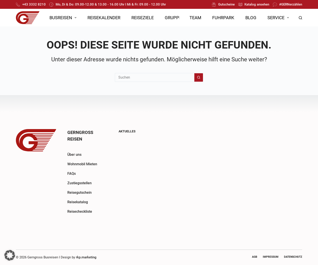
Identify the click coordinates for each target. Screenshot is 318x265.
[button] (9, 255)
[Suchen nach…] (154, 77)
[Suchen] (300, 17)
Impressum (270, 256)
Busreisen (63, 17)
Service (279, 17)
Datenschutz (293, 256)
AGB (254, 256)
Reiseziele (142, 17)
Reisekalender (103, 17)
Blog (250, 17)
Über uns (74, 154)
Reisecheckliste (79, 211)
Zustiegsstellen (79, 183)
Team (195, 17)
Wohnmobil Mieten (82, 164)
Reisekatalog (77, 202)
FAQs (71, 173)
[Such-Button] (198, 77)
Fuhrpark (223, 17)
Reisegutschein (79, 192)
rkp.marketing (86, 257)
